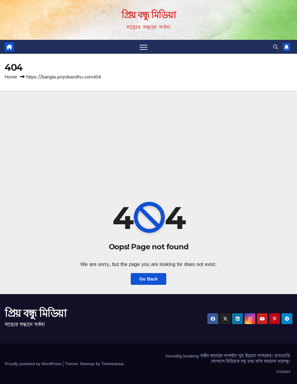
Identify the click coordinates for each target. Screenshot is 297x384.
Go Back (148, 278)
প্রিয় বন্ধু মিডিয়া (148, 15)
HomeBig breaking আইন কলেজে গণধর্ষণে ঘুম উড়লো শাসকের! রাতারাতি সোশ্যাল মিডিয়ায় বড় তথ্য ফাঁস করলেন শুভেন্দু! (227, 359)
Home (11, 76)
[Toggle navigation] (143, 47)
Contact (283, 371)
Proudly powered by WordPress (34, 364)
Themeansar (112, 364)
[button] (275, 47)
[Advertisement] (148, 137)
